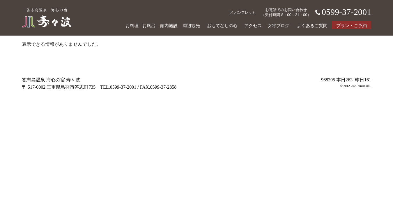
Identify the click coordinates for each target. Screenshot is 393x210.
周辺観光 (191, 25)
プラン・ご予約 (351, 25)
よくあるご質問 (312, 25)
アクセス (253, 25)
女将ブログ (278, 25)
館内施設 (169, 25)
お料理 (132, 25)
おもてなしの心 (222, 25)
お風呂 (148, 25)
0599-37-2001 (341, 12)
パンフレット (242, 12)
